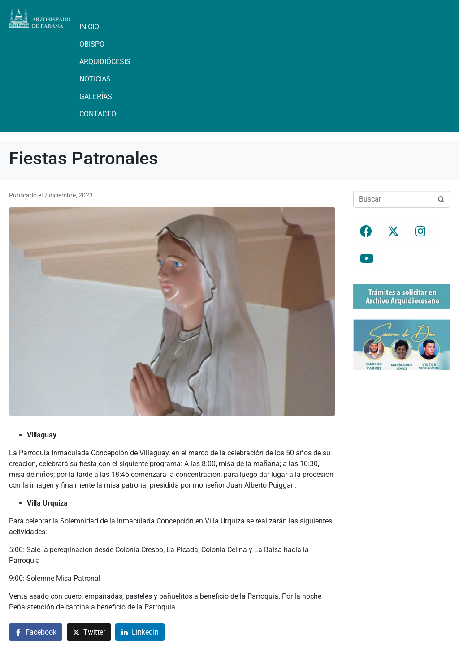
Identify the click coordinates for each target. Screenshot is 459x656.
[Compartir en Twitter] (89, 632)
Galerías (95, 96)
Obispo (91, 44)
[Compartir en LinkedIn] (140, 632)
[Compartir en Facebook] (35, 632)
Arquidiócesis (104, 61)
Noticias (95, 79)
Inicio (89, 26)
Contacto (97, 114)
